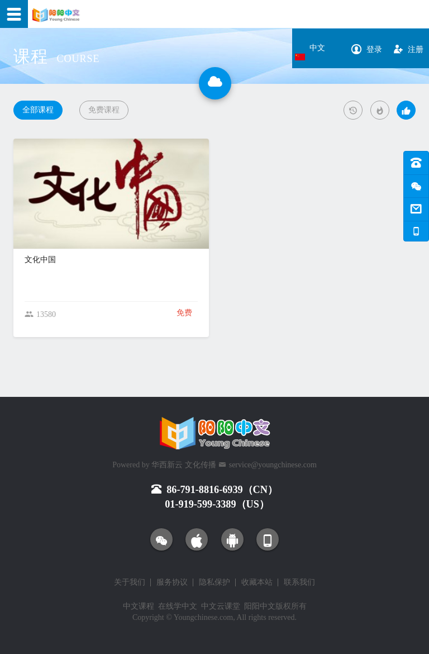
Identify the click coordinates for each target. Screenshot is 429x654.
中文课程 (138, 606)
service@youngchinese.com (273, 465)
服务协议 (172, 582)
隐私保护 (214, 582)
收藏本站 (257, 582)
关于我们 (129, 582)
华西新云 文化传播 (183, 465)
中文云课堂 (220, 606)
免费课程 (104, 110)
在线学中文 (177, 606)
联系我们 (299, 582)
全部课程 (38, 110)
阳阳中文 (259, 606)
